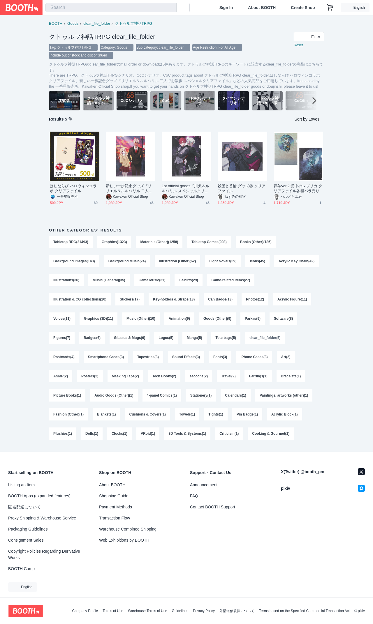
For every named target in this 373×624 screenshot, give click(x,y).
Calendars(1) (235, 396)
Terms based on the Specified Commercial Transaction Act (304, 611)
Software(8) (283, 319)
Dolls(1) (91, 435)
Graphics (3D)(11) (98, 319)
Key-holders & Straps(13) (174, 300)
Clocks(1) (119, 435)
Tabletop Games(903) (209, 243)
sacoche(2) (199, 377)
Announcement (203, 484)
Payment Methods (115, 507)
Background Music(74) (127, 262)
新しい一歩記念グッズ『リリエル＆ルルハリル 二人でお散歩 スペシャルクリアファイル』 (129, 189)
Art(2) (286, 358)
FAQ (194, 496)
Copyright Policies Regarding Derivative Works (44, 554)
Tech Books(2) (164, 377)
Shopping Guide (113, 496)
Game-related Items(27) (231, 281)
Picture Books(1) (67, 396)
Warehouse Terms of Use (147, 611)
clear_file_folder (96, 23)
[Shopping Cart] (330, 7)
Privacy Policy (204, 611)
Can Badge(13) (220, 300)
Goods (72, 23)
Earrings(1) (258, 377)
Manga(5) (194, 339)
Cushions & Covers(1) (147, 415)
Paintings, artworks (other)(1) (284, 396)
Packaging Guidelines (27, 529)
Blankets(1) (106, 415)
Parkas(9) (253, 319)
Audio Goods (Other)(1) (113, 396)
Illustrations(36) (66, 281)
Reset (298, 45)
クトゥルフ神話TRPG (133, 23)
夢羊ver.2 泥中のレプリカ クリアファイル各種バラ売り (298, 189)
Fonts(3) (220, 358)
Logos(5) (166, 339)
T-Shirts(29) (188, 281)
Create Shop (303, 8)
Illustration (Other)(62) (177, 262)
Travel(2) (228, 377)
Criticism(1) (229, 435)
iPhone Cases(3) (254, 358)
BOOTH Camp (21, 568)
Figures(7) (61, 339)
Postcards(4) (64, 358)
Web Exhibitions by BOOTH (124, 540)
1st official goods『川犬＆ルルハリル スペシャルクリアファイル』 (185, 189)
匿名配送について (24, 507)
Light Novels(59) (222, 262)
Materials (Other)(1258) (159, 243)
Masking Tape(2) (125, 377)
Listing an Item (21, 484)
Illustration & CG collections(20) (79, 300)
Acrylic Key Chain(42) (296, 262)
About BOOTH (262, 8)
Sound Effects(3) (186, 358)
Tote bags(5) (226, 339)
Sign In (226, 8)
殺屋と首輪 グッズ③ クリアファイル (241, 189)
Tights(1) (216, 415)
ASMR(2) (60, 377)
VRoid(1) (148, 435)
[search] (170, 8)
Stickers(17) (130, 300)
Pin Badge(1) (247, 415)
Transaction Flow (114, 518)
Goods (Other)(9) (217, 319)
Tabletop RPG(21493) (70, 243)
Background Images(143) (74, 262)
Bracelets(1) (291, 377)
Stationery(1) (201, 396)
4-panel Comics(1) (162, 396)
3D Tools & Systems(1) (187, 435)
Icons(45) (257, 262)
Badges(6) (92, 339)
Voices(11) (62, 319)
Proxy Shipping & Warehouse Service (42, 518)
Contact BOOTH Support (212, 507)
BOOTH (55, 23)
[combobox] (111, 7)
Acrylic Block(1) (284, 415)
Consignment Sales (25, 540)
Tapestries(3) (148, 358)
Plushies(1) (62, 435)
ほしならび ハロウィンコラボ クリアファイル (73, 189)
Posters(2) (89, 377)
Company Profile (85, 611)
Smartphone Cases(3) (106, 358)
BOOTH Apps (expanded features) (39, 496)
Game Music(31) (152, 281)
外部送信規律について (236, 611)
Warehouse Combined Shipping (127, 529)
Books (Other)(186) (256, 243)
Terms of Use (113, 611)
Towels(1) (187, 415)
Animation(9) (179, 319)
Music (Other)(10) (140, 319)
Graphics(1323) (114, 243)
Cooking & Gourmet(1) (271, 435)
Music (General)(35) (109, 281)
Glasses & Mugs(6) (129, 339)
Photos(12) (255, 300)
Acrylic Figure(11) (292, 300)
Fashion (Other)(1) (68, 415)
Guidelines (180, 611)
